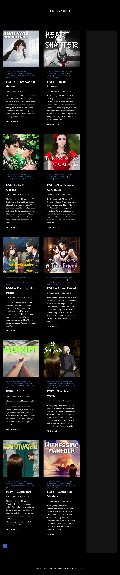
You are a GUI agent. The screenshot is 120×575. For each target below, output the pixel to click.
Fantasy (30, 73)
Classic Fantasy (12, 71)
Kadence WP (79, 568)
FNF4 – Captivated (18, 491)
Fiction (9, 76)
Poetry (14, 78)
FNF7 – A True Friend (61, 288)
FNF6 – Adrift (15, 391)
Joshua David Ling (13, 91)
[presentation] (21, 49)
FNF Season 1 (18, 76)
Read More (12, 121)
